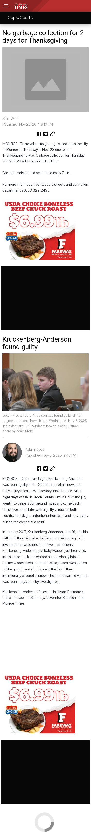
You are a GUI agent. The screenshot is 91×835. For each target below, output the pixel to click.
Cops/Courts (20, 17)
